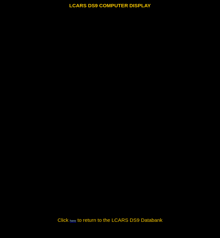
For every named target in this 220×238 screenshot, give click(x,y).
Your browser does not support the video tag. (110, 113)
